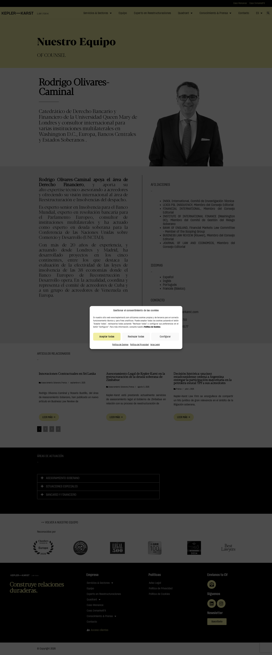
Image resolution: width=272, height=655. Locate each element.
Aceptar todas (106, 336)
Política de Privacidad (139, 345)
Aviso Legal (155, 345)
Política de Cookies (120, 345)
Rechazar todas (136, 336)
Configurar (165, 336)
